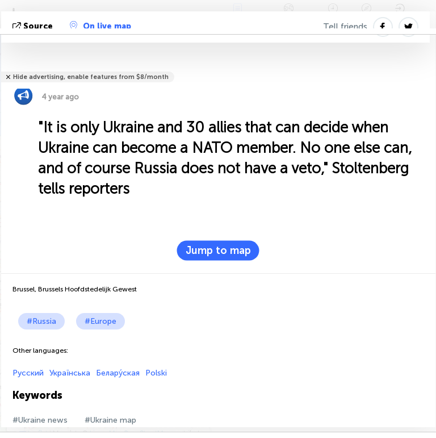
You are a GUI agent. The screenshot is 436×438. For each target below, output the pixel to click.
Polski (156, 373)
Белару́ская (118, 373)
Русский (28, 373)
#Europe (100, 321)
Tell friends (345, 27)
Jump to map (218, 250)
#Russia (41, 321)
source (34, 26)
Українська (69, 373)
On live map (100, 26)
